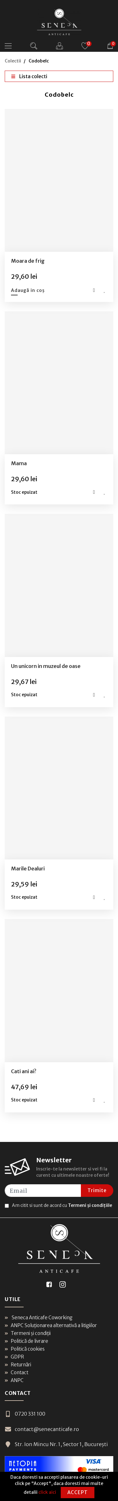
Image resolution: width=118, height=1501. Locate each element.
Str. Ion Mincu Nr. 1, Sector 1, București (56, 1444)
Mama (19, 463)
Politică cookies (25, 1349)
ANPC (14, 1380)
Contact (16, 1372)
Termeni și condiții (28, 1333)
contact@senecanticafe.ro (42, 1429)
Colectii (13, 61)
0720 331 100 (25, 1414)
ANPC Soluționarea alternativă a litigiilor (51, 1325)
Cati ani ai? (23, 1071)
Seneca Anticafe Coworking (38, 1318)
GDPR (14, 1357)
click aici (47, 1492)
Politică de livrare (26, 1341)
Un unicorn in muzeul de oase (46, 666)
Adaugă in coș (28, 290)
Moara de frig (28, 261)
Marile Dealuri (28, 868)
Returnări (18, 1365)
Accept (77, 1492)
